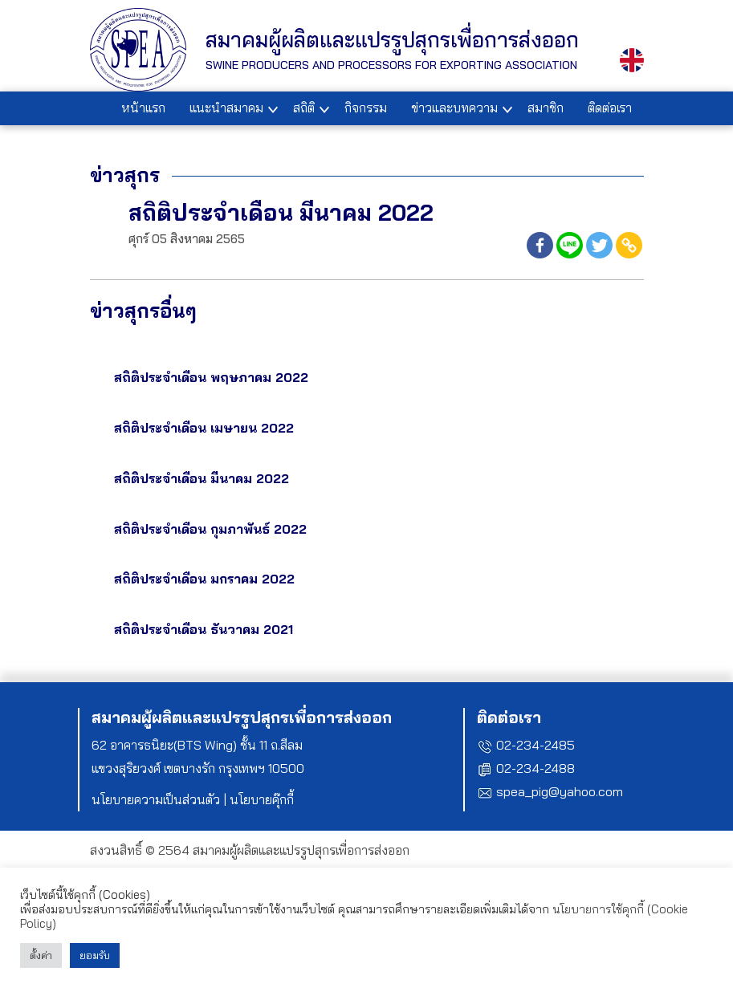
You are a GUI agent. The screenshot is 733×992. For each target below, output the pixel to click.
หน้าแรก (143, 108)
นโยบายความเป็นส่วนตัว (156, 799)
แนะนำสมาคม (226, 108)
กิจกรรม (365, 108)
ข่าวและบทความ (454, 108)
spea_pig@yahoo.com (559, 791)
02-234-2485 (535, 745)
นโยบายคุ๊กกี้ (262, 799)
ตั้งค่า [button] (41, 955)
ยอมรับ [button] (94, 955)
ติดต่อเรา (610, 108)
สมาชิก (545, 108)
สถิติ (304, 108)
